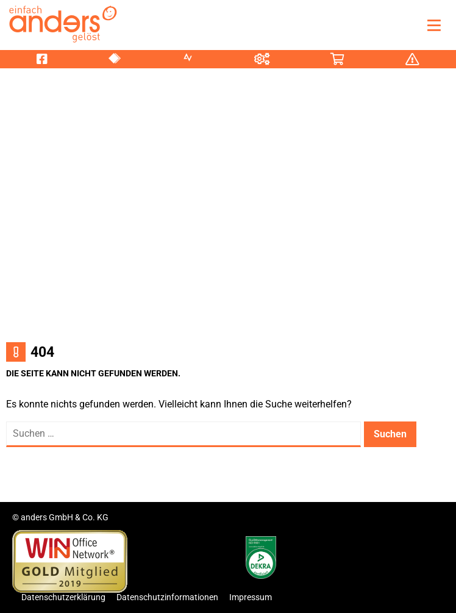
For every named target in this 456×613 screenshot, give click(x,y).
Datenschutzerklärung (63, 597)
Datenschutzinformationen (167, 597)
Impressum (250, 597)
